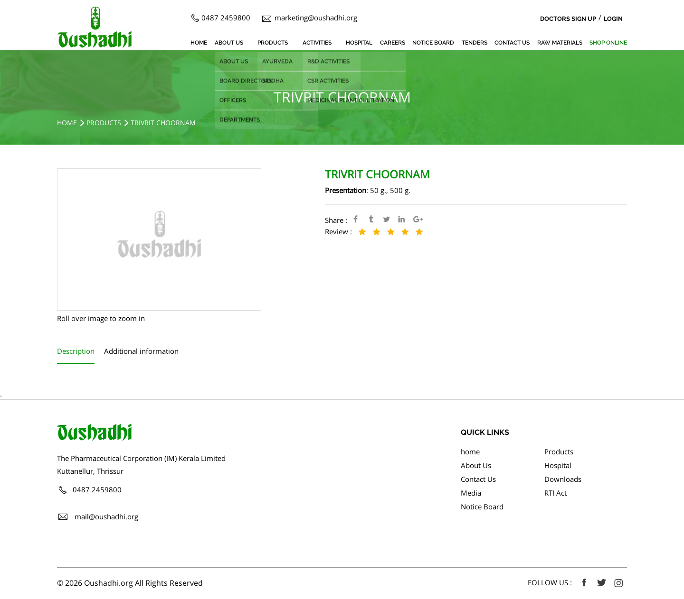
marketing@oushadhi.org (316, 17)
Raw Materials (559, 42)
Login (613, 18)
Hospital (359, 42)
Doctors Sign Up (568, 18)
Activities (317, 42)
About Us (229, 42)
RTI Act (555, 493)
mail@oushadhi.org (106, 516)
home (198, 42)
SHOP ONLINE (608, 42)
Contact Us (512, 42)
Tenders (474, 42)
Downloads (562, 479)
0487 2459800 (225, 17)
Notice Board (433, 42)
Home (67, 122)
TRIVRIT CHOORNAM (163, 122)
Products (272, 42)
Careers (392, 42)
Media (471, 493)
